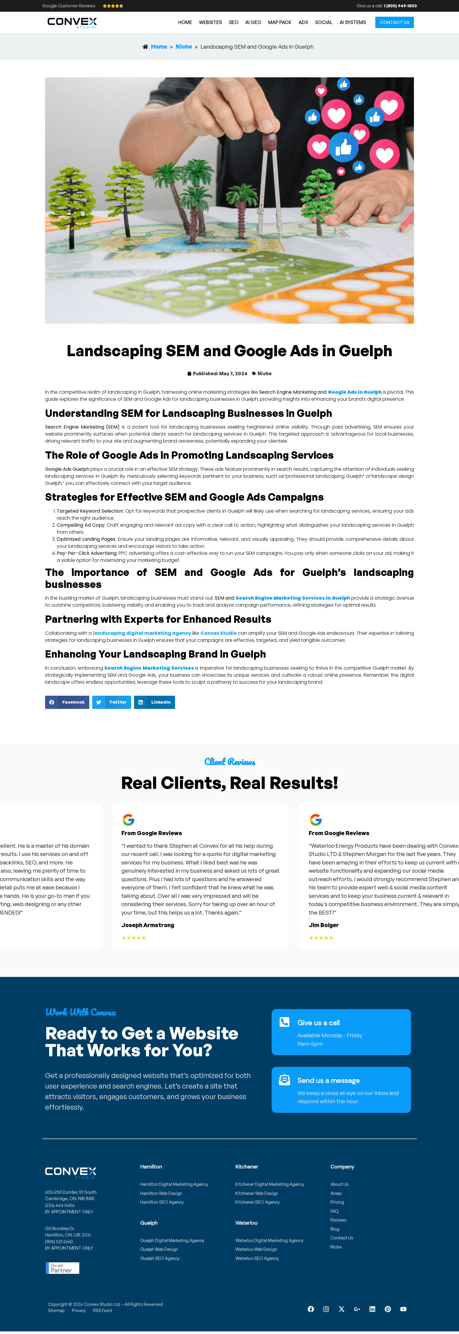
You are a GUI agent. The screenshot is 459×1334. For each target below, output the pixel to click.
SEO (233, 22)
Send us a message (328, 1080)
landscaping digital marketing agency (142, 633)
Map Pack (280, 22)
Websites (210, 22)
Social (324, 22)
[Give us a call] (284, 1022)
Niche (265, 373)
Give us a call (318, 1022)
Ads (303, 22)
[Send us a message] (284, 1079)
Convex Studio (219, 633)
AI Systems (353, 22)
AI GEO (253, 22)
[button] (67, 702)
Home (185, 22)
